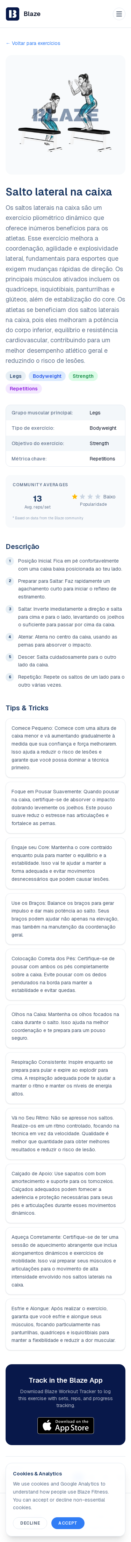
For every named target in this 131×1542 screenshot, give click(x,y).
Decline (30, 1523)
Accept (68, 1523)
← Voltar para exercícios (33, 43)
